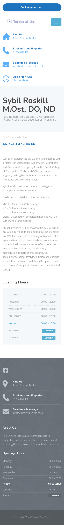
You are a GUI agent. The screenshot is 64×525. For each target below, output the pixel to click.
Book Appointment (32, 7)
